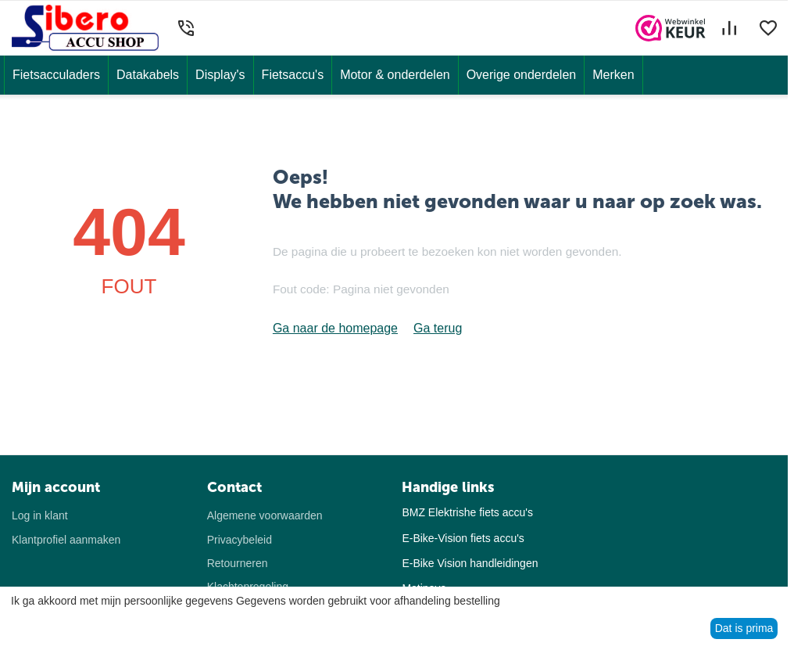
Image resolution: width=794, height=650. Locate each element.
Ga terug (437, 328)
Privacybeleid (239, 539)
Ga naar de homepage (335, 328)
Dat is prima (744, 628)
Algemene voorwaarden (265, 515)
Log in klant (40, 515)
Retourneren (237, 563)
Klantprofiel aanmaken (66, 539)
